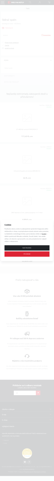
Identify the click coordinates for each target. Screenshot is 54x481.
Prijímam (27, 254)
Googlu (44, 234)
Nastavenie (27, 248)
